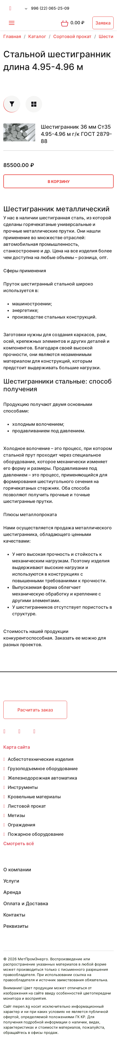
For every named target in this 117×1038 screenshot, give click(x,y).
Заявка (103, 23)
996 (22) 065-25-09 (50, 8)
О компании (17, 869)
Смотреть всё (18, 843)
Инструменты (23, 787)
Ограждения (21, 824)
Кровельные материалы (34, 796)
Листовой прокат (27, 806)
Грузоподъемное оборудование (43, 768)
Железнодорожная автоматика (42, 778)
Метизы (16, 815)
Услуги (11, 881)
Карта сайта (16, 747)
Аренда (12, 892)
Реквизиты (15, 926)
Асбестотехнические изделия (40, 759)
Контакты (14, 915)
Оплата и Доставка (25, 903)
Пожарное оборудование (35, 834)
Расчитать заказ (35, 710)
